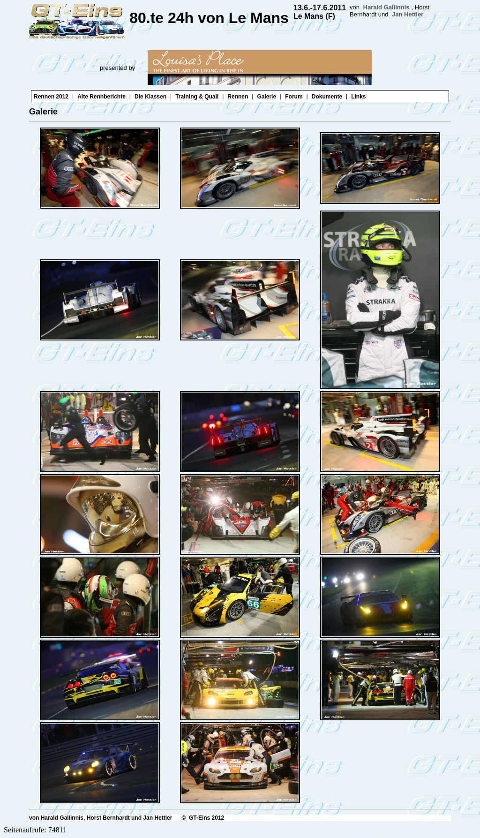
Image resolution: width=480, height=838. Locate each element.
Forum (293, 96)
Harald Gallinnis (386, 7)
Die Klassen (150, 96)
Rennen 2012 (51, 96)
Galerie (266, 96)
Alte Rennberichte (101, 96)
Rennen (237, 96)
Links (358, 96)
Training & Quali (196, 96)
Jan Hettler (407, 14)
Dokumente (327, 96)
